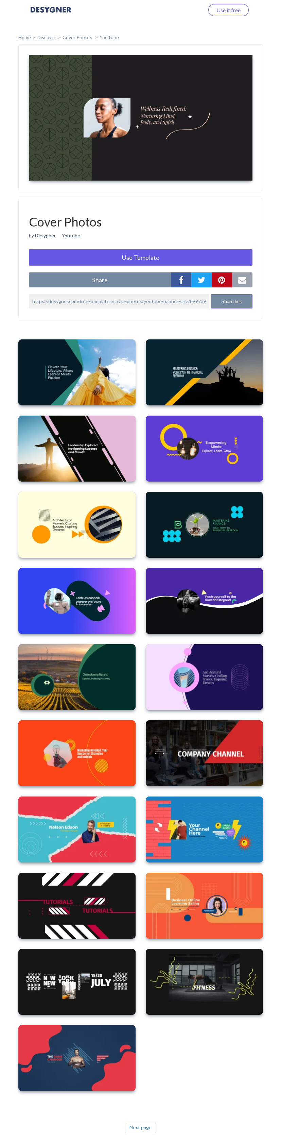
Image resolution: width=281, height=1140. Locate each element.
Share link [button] (232, 301)
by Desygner (42, 235)
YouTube (109, 37)
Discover (46, 37)
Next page (140, 1127)
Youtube (71, 235)
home (24, 37)
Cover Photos (78, 37)
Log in (188, 10)
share (100, 280)
